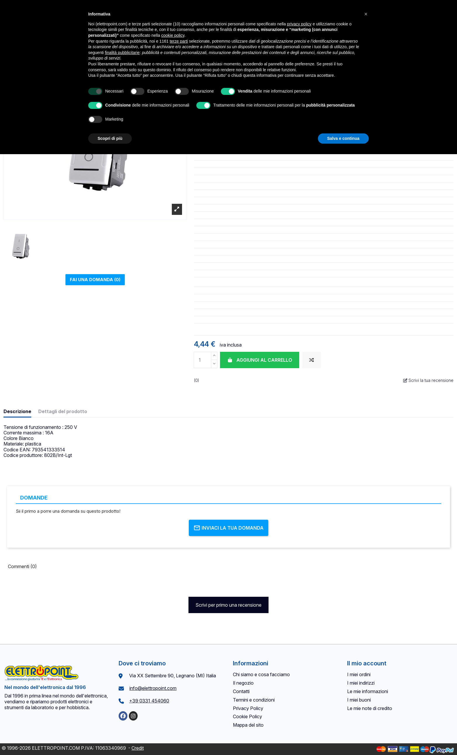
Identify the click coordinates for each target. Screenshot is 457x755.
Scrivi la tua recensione (428, 380)
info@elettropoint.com (152, 688)
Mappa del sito (248, 725)
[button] (366, 14)
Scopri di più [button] (110, 138)
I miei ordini (359, 674)
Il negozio (243, 683)
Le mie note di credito (369, 708)
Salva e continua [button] (343, 138)
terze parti (179, 41)
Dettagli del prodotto (62, 411)
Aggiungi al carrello (259, 360)
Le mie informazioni (367, 691)
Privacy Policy (248, 708)
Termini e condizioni (254, 700)
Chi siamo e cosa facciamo (261, 674)
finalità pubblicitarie (122, 52)
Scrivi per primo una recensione (228, 605)
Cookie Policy (247, 716)
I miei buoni (359, 700)
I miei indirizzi (361, 683)
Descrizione (17, 411)
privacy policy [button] (299, 24)
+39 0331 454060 (149, 701)
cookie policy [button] (172, 35)
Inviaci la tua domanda (228, 527)
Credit (137, 748)
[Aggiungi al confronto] (311, 360)
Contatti (241, 691)
